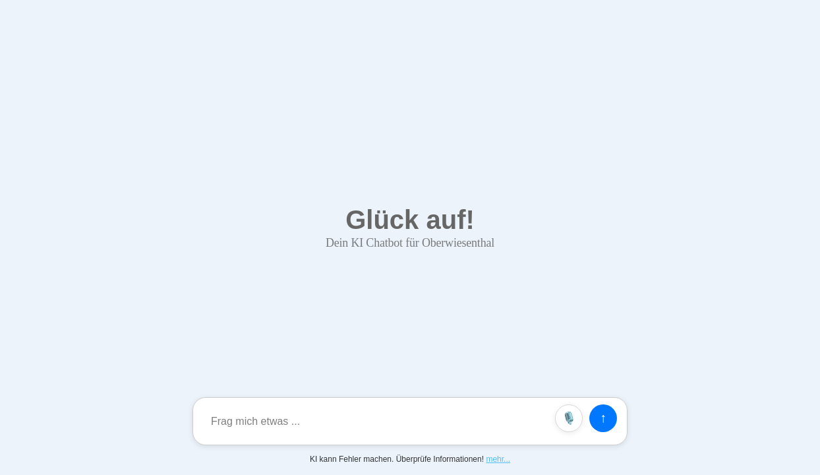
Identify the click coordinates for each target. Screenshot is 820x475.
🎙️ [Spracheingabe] (569, 418)
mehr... (498, 459)
